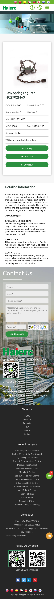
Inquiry (27, 148)
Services (27, 430)
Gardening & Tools (27, 501)
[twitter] (24, 580)
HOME (27, 416)
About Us (27, 419)
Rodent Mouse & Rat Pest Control (27, 454)
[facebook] (18, 580)
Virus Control (27, 497)
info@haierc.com (20, 386)
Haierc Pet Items (27, 494)
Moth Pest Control (27, 472)
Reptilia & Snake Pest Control (27, 486)
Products (27, 423)
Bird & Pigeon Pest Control (27, 450)
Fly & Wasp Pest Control (27, 457)
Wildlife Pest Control (27, 490)
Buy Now (27, 164)
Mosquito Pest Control (27, 465)
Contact (27, 434)
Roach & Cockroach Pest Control (27, 461)
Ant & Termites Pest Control (27, 479)
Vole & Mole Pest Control (27, 468)
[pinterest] (35, 580)
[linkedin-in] (29, 580)
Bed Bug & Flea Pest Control (27, 476)
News (27, 427)
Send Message (17, 334)
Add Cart (27, 156)
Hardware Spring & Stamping (27, 504)
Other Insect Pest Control (27, 483)
